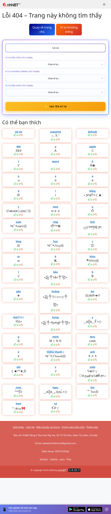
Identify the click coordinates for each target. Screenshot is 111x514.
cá (55, 403)
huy (55, 241)
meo (55, 206)
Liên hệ (30, 427)
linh (92, 222)
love (92, 336)
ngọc (55, 387)
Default (92, 132)
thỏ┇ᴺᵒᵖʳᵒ (18, 317)
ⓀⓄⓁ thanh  (55, 352)
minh (55, 336)
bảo (55, 272)
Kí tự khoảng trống (69, 29)
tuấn (92, 367)
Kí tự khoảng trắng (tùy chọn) (22, 71)
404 (18, 146)
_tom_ (18, 387)
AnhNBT (62, 470)
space (55, 161)
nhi (18, 367)
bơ (92, 291)
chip (55, 222)
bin (93, 387)
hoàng (55, 291)
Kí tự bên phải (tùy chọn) (19, 85)
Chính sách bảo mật (73, 427)
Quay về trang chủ (42, 29)
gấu (18, 291)
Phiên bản (92, 427)
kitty (92, 256)
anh (92, 352)
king (18, 241)
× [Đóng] (106, 509)
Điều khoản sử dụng (48, 427)
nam (18, 222)
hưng (55, 317)
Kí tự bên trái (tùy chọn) (19, 57)
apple (92, 146)
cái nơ (18, 132)
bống (92, 191)
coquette (55, 132)
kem (18, 403)
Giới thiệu (18, 427)
